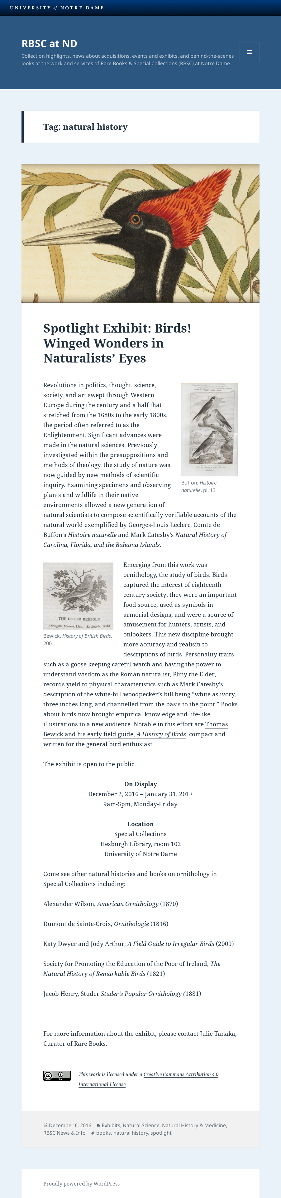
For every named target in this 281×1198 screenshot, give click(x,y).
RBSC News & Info (64, 1132)
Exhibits (111, 1125)
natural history (130, 1132)
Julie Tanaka (217, 1034)
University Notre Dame (57, 8)
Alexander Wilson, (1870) (110, 904)
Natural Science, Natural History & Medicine (174, 1125)
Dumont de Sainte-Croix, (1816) (106, 924)
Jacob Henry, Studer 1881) (122, 994)
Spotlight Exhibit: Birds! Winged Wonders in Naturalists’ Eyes (117, 342)
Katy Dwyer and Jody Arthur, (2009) (138, 944)
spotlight (161, 1132)
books (103, 1132)
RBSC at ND (49, 43)
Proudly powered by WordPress (81, 1183)
